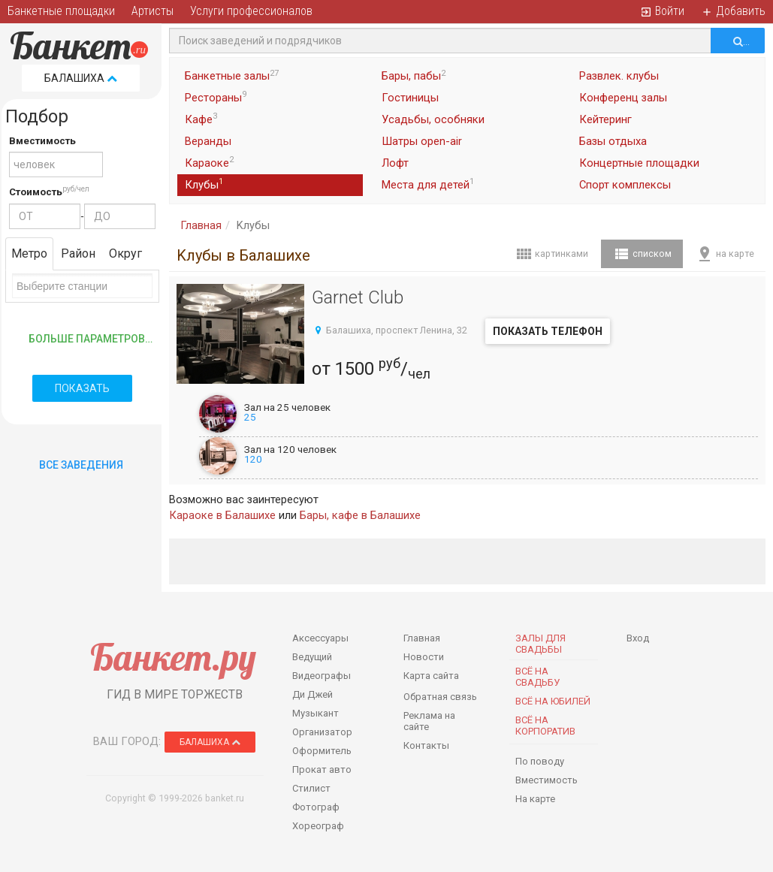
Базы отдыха (613, 141)
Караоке (209, 162)
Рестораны (215, 96)
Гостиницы (410, 97)
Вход (638, 638)
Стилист (311, 788)
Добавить (733, 11)
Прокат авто (322, 769)
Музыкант (315, 713)
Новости (423, 656)
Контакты (426, 745)
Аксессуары (320, 638)
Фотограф (316, 807)
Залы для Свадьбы (540, 643)
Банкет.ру (173, 657)
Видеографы (321, 675)
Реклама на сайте (429, 721)
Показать (82, 388)
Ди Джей (312, 694)
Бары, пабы (413, 75)
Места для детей (428, 184)
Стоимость (35, 192)
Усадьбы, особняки (433, 119)
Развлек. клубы (619, 76)
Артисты (152, 11)
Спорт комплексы (625, 185)
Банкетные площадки (61, 11)
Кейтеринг (605, 119)
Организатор (322, 732)
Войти (662, 11)
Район (78, 253)
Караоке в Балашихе (222, 515)
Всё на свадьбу (537, 676)
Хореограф (318, 825)
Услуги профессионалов (251, 11)
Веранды (208, 141)
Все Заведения (81, 465)
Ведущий (312, 656)
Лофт (395, 163)
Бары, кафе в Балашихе (360, 515)
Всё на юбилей (552, 701)
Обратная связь (440, 696)
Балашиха (80, 78)
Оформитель (322, 750)
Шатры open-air (422, 141)
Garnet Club (357, 297)
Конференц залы (623, 97)
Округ (125, 253)
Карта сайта (431, 675)
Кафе (201, 118)
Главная (201, 225)
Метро (29, 253)
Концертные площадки (639, 163)
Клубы (204, 184)
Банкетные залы (232, 75)
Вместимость (42, 140)
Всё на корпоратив (545, 725)
